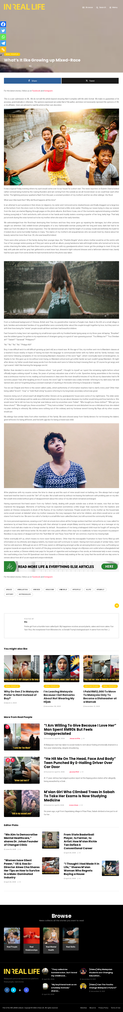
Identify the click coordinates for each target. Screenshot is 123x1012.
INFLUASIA (14, 1008)
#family (100, 589)
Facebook (36, 91)
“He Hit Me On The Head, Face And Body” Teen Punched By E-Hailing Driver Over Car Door (80, 762)
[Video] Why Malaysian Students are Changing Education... (101, 972)
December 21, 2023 (91, 706)
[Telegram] (3, 43)
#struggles (25, 594)
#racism (50, 589)
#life (88, 589)
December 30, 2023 (52, 706)
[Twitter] (3, 31)
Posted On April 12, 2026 (54, 772)
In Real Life (40, 1008)
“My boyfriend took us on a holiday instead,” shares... (64, 987)
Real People (12, 54)
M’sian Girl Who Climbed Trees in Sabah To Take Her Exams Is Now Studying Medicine (79, 796)
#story (9, 594)
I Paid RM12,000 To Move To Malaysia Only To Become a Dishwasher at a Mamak (100, 697)
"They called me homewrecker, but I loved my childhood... (64, 972)
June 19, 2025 (10, 849)
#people (77, 589)
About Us (93, 1008)
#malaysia (23, 589)
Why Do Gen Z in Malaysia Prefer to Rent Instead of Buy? (21, 695)
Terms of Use (115, 1008)
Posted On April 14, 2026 (54, 738)
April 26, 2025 (10, 882)
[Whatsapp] (3, 37)
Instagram (48, 91)
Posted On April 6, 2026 (54, 805)
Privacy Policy (103, 1008)
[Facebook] (3, 24)
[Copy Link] (3, 50)
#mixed (36, 589)
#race (9, 589)
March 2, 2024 (10, 703)
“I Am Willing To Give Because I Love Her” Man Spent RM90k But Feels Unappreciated (80, 729)
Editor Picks (91, 686)
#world (63, 589)
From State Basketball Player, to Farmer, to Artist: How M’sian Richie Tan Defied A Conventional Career (80, 841)
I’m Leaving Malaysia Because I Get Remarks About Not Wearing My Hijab (59, 697)
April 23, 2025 (70, 878)
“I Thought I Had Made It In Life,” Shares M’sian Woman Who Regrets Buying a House (81, 869)
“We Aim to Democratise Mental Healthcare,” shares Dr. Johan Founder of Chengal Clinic (21, 840)
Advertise (83, 1008)
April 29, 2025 (70, 853)
